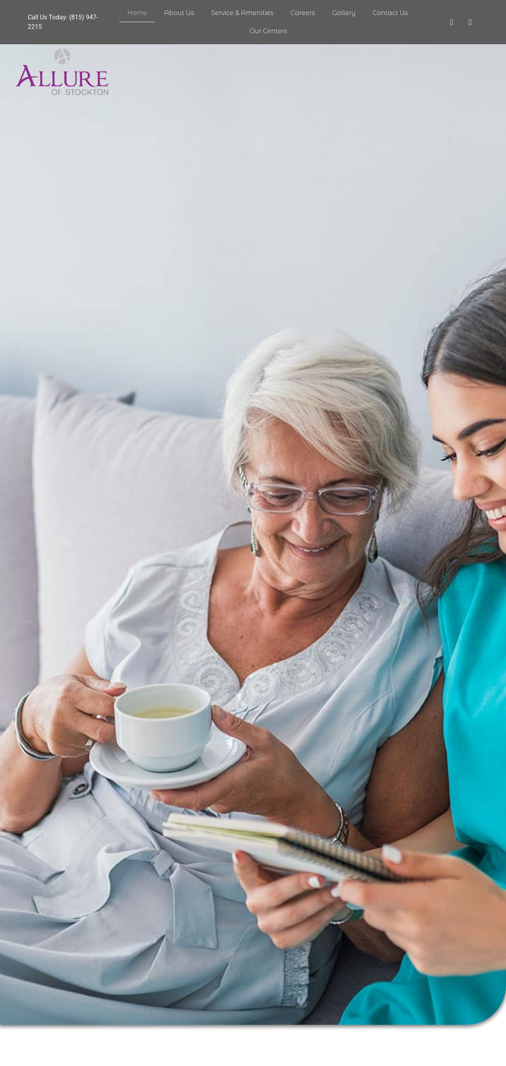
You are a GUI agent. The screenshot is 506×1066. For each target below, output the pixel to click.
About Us (179, 13)
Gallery (344, 13)
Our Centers (268, 31)
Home (137, 13)
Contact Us (390, 13)
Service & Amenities (242, 13)
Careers (303, 13)
